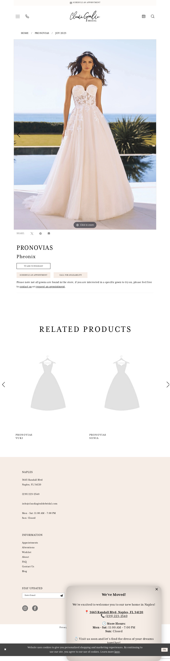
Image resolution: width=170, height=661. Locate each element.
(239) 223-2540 (116, 615)
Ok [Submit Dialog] (164, 654)
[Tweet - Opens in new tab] (31, 234)
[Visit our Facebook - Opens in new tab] (35, 613)
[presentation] (48, 388)
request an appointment (50, 290)
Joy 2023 (60, 34)
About (25, 561)
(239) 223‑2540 (30, 498)
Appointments (30, 546)
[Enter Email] (43, 600)
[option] (85, 135)
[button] (18, 17)
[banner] (85, 17)
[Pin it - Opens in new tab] (40, 234)
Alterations (28, 551)
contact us (26, 290)
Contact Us (28, 570)
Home (25, 34)
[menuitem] (18, 17)
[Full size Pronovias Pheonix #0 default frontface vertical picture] (85, 135)
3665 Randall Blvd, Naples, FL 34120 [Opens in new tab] (116, 611)
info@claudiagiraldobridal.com (39, 507)
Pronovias (42, 34)
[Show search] (152, 17)
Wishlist (26, 556)
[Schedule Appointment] (85, 3)
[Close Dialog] (5, 654)
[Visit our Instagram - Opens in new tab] (25, 613)
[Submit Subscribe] (61, 600)
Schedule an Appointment (36, 278)
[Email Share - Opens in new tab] (49, 234)
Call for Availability (80, 278)
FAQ (24, 565)
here (117, 656)
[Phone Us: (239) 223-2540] (27, 17)
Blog (24, 575)
